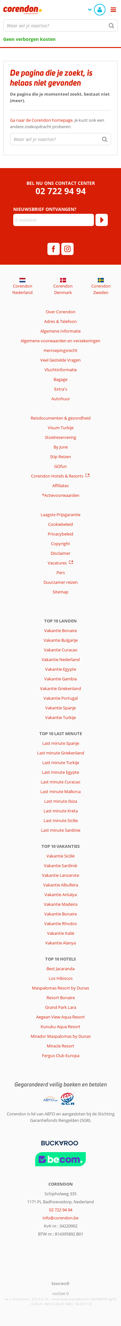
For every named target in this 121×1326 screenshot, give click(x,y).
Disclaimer (60, 553)
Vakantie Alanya (60, 943)
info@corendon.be (60, 1218)
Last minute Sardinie (60, 830)
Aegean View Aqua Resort (60, 1017)
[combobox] (60, 25)
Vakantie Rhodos (60, 923)
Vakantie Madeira (60, 904)
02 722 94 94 (60, 191)
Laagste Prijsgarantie (60, 514)
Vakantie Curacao (60, 650)
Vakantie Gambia (60, 679)
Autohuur (60, 399)
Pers (60, 572)
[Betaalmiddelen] (59, 1142)
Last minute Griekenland (60, 753)
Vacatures (57, 563)
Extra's (60, 389)
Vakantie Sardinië (60, 865)
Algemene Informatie (60, 331)
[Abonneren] (102, 220)
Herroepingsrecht (60, 350)
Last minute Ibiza (60, 801)
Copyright (60, 543)
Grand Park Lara (60, 1007)
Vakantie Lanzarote (60, 875)
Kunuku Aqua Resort (60, 1026)
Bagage (60, 379)
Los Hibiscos (61, 978)
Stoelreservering (60, 437)
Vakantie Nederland (61, 659)
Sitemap (60, 592)
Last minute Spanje (60, 743)
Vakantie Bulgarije (61, 640)
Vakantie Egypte (60, 669)
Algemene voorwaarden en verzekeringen (60, 341)
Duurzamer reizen (61, 582)
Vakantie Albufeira (60, 885)
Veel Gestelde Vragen (60, 360)
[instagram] (67, 249)
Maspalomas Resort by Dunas (60, 988)
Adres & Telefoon (60, 321)
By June (61, 447)
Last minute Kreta (61, 811)
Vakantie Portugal (61, 698)
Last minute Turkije (60, 762)
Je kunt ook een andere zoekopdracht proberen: (57, 123)
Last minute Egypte (60, 772)
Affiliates (60, 485)
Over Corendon (61, 312)
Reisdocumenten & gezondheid (61, 418)
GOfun (60, 466)
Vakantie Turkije (60, 717)
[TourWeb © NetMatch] (60, 1283)
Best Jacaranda (60, 968)
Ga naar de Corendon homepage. (42, 120)
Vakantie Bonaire (60, 630)
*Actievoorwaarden (60, 495)
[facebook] (53, 249)
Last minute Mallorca (60, 791)
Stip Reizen (60, 456)
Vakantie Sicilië (60, 856)
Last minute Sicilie (61, 820)
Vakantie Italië (60, 933)
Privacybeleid (60, 534)
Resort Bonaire (60, 997)
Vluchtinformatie (61, 370)
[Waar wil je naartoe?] (60, 25)
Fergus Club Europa (60, 1055)
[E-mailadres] (53, 220)
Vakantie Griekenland (60, 688)
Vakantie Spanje (60, 708)
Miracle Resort (60, 1046)
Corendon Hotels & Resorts (57, 476)
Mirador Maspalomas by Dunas (61, 1036)
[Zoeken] (112, 25)
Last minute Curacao (60, 782)
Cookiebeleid (60, 524)
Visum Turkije (61, 428)
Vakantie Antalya (61, 894)
